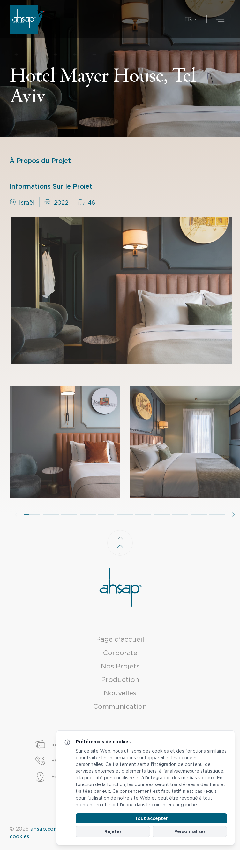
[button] (32, 525)
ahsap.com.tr (47, 829)
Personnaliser (190, 831)
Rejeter (113, 831)
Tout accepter (151, 818)
